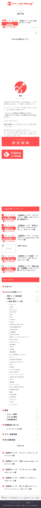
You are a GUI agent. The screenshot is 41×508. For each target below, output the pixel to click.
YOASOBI (13, 394)
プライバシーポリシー (16, 502)
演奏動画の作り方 (22, 425)
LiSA (11, 402)
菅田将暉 (13, 352)
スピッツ (13, 304)
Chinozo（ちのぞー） (17, 362)
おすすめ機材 (23, 417)
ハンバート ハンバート (17, 374)
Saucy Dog (13, 339)
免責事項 (28, 502)
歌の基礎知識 (22, 440)
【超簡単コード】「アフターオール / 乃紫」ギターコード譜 (21, 471)
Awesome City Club (16, 324)
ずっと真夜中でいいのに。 (18, 354)
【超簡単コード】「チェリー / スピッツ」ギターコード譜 (21, 454)
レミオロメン (14, 404)
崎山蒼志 (13, 344)
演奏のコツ (23, 299)
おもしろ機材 (23, 414)
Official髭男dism (15, 327)
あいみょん (13, 309)
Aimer (12, 322)
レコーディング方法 (23, 429)
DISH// (12, 367)
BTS (11, 379)
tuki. (11, 364)
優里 (11, 392)
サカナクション (15, 342)
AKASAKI (13, 312)
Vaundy (12, 319)
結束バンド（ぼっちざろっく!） (20, 337)
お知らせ (22, 286)
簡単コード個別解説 (23, 296)
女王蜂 (12, 349)
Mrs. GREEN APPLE (17, 387)
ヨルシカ (13, 399)
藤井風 (12, 382)
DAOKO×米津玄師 (16, 359)
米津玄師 (13, 397)
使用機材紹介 (23, 420)
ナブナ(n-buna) (15, 369)
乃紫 (11, 307)
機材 (22, 410)
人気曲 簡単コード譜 (23, 301)
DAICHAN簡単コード (22, 292)
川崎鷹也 (13, 332)
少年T (12, 347)
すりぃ (12, 357)
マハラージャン (15, 384)
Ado (11, 314)
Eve (11, 317)
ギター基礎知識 (22, 434)
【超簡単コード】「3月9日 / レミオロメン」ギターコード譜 (21, 479)
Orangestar (14, 329)
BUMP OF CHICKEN (17, 377)
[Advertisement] (20, 182)
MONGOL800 (14, 389)
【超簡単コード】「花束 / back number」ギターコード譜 (21, 462)
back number (14, 372)
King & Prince (14, 334)
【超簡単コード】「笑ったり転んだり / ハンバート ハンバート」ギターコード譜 (21, 487)
